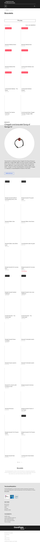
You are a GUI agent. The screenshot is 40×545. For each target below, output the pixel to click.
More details (6, 491)
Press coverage (7, 521)
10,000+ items (7, 516)
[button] (5, 6)
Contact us (6, 505)
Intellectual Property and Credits (10, 541)
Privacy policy (7, 539)
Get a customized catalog (9, 520)
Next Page (21, 462)
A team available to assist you (10, 517)
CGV (5, 536)
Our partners (6, 534)
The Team (6, 508)
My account (6, 504)
